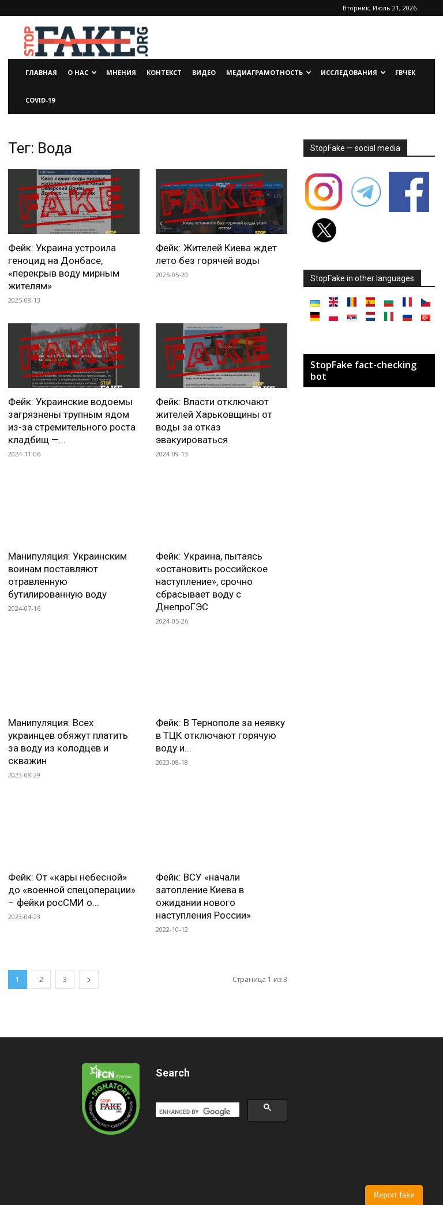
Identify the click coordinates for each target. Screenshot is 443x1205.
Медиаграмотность (268, 72)
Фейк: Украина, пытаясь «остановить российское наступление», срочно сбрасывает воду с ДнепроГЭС (212, 581)
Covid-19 (40, 100)
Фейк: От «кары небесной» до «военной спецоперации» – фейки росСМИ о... (72, 889)
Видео (204, 72)
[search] (196, 1112)
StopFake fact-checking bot (363, 370)
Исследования (353, 72)
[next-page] (89, 979)
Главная (41, 72)
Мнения (121, 72)
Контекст (164, 72)
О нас (82, 72)
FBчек (405, 72)
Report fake (394, 1194)
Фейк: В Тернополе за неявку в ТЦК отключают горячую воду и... (220, 735)
